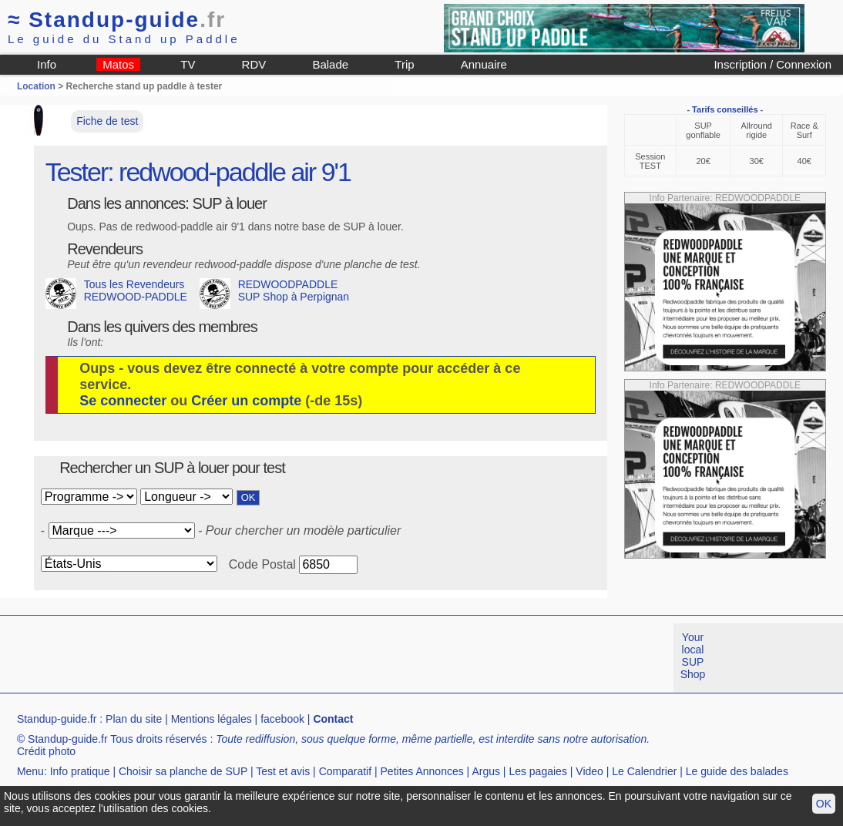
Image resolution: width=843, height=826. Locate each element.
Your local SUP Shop (693, 655)
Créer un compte (246, 400)
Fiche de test (107, 121)
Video (589, 771)
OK (823, 803)
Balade (330, 64)
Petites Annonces (422, 771)
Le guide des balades (737, 771)
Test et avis (283, 771)
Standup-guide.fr (57, 719)
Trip (404, 64)
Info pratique (80, 771)
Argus (486, 771)
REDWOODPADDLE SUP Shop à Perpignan (275, 293)
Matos (118, 64)
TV (187, 64)
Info (46, 64)
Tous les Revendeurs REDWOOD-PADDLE (116, 293)
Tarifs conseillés (724, 109)
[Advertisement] (280, 658)
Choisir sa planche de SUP (183, 771)
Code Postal (262, 564)
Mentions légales (211, 719)
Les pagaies (538, 771)
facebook (282, 719)
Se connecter (122, 400)
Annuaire (484, 64)
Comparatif (345, 771)
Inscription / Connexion (772, 64)
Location (36, 86)
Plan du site (134, 719)
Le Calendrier (644, 771)
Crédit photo (46, 751)
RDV (254, 64)
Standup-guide (117, 20)
